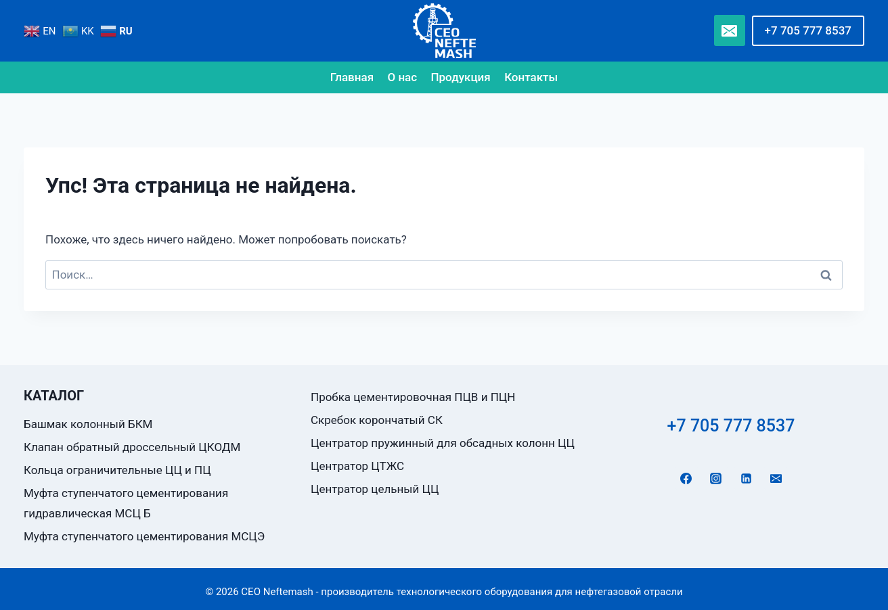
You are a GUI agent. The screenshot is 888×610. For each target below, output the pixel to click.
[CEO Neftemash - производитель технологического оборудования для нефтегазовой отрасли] (444, 30)
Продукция (461, 77)
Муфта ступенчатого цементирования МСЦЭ (144, 536)
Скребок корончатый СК (377, 420)
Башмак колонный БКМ (88, 424)
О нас (402, 77)
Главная (352, 77)
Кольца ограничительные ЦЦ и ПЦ (117, 470)
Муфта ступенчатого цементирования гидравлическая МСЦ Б (126, 503)
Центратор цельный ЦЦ (375, 489)
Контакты (531, 77)
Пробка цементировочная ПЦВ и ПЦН (413, 397)
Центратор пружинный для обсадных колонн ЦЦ (443, 443)
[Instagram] (716, 478)
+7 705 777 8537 (808, 30)
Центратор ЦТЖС (357, 466)
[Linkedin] (745, 478)
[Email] (729, 30)
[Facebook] (686, 478)
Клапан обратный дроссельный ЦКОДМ (132, 447)
